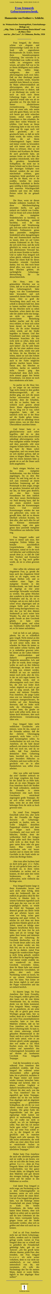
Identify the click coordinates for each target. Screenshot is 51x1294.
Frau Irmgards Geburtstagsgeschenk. (24, 9)
